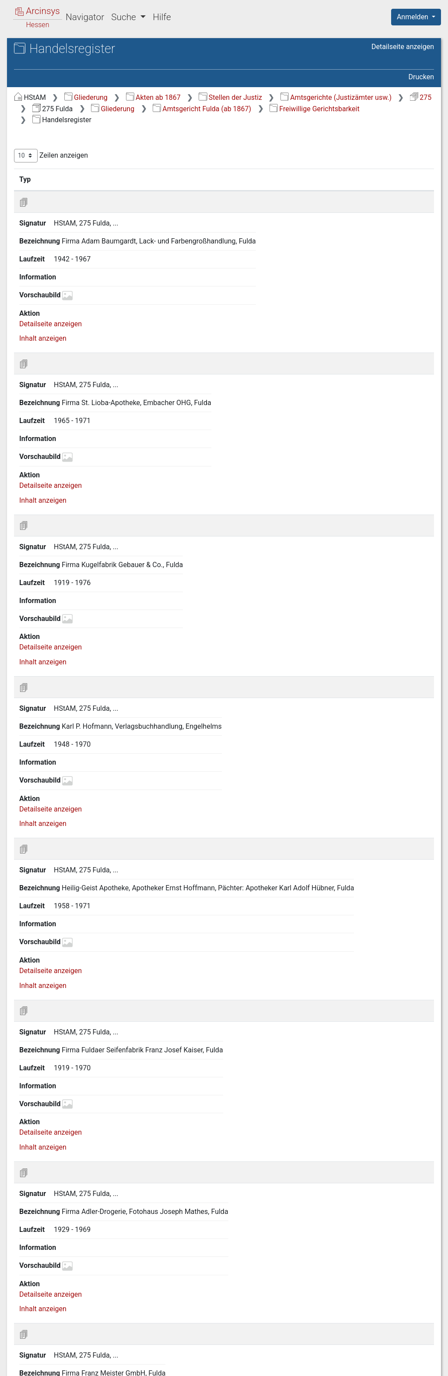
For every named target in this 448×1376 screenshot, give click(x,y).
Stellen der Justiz (377, 97)
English (20, 1361)
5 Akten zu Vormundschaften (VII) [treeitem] (75, 272)
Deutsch (52, 1361)
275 (319, 109)
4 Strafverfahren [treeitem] (63, 192)
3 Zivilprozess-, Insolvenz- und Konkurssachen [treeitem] (84, 175)
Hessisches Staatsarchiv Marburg (82, 59)
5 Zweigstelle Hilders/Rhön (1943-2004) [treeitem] (82, 410)
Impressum (418, 1367)
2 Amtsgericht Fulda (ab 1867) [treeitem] (77, 138)
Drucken (421, 77)
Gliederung (233, 97)
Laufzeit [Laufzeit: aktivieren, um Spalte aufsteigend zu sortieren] (349, 190)
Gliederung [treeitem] (37, 96)
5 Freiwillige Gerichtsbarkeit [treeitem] (81, 203)
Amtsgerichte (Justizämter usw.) (234, 109)
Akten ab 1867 (300, 97)
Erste (267, 1323)
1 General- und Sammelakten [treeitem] (82, 149)
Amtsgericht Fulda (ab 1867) (290, 120)
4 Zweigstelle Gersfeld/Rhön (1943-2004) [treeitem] (74, 389)
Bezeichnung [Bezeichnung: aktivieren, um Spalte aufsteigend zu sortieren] (273, 190)
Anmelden (413, 17)
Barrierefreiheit (354, 1367)
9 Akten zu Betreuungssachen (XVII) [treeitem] (79, 357)
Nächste (385, 1323)
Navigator (85, 17)
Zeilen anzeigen (198, 167)
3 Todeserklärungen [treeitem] (76, 235)
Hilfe (162, 17)
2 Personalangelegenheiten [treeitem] (80, 160)
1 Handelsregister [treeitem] (73, 213)
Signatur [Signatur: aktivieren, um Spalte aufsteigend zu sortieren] (212, 190)
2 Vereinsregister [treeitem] (72, 224)
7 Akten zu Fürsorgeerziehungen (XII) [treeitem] (80, 314)
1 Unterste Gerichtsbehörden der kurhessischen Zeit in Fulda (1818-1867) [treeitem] (80, 117)
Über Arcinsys (222, 1367)
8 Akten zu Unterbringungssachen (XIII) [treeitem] (83, 336)
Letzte (418, 1323)
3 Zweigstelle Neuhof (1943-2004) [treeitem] (83, 374)
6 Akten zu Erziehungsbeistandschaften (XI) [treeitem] (91, 293)
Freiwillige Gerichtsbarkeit (224, 131)
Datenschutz (287, 1367)
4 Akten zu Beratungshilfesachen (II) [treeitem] (79, 250)
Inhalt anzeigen (190, 309)
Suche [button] (124, 17)
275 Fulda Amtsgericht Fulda (83, 68)
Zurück (297, 1323)
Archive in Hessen (49, 50)
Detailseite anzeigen (402, 46)
